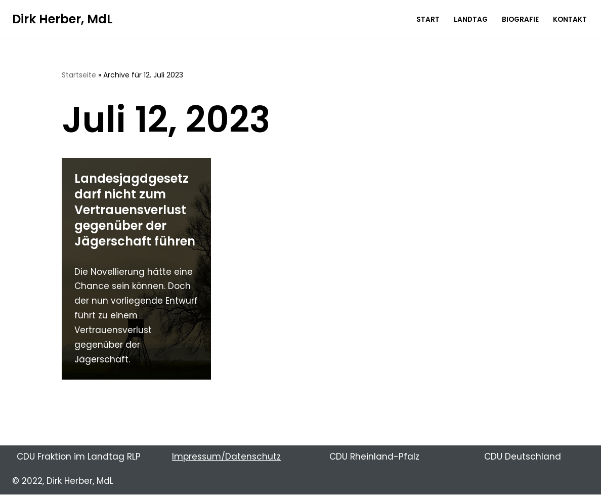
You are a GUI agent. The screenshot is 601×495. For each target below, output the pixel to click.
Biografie (520, 19)
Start (428, 19)
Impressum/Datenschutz (226, 456)
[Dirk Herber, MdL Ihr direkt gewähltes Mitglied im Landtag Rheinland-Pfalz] (62, 19)
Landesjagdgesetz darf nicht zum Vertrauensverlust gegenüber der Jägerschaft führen (134, 210)
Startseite (79, 75)
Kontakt (570, 19)
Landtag (471, 19)
